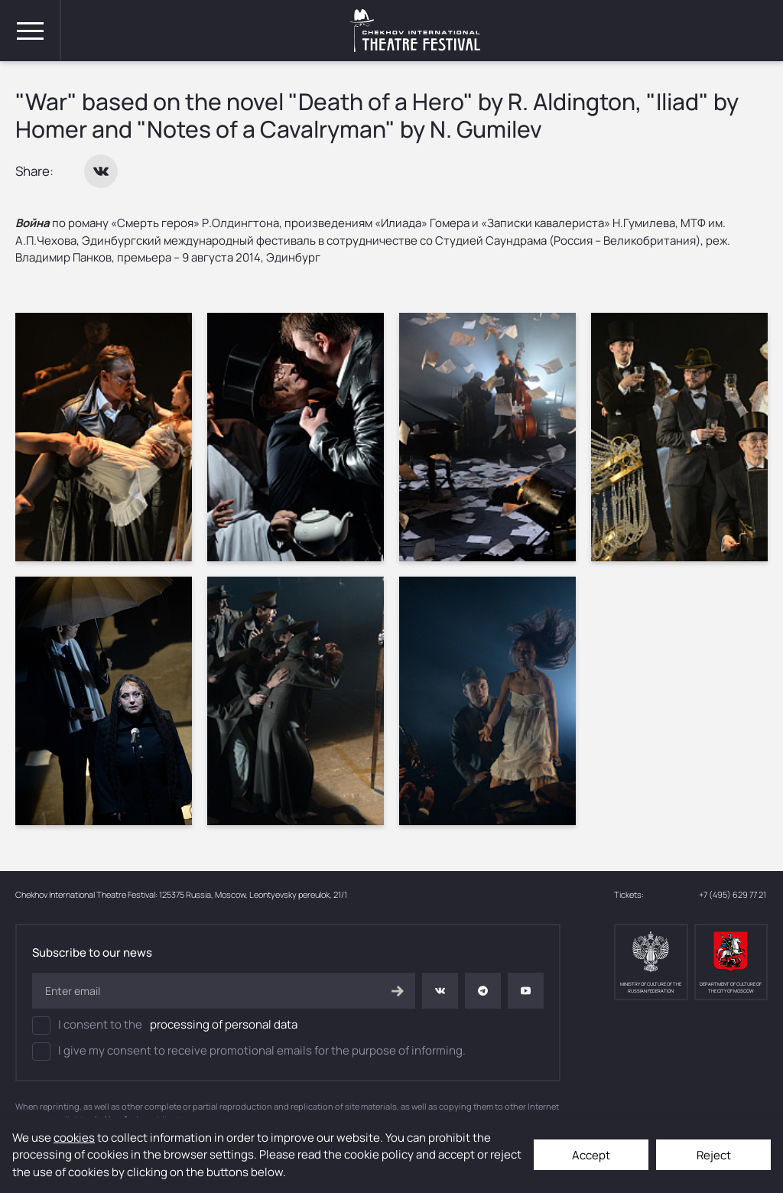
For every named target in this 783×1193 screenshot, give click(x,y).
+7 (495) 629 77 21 (733, 894)
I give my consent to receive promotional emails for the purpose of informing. (249, 1051)
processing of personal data (223, 1024)
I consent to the (164, 1025)
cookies (74, 1138)
